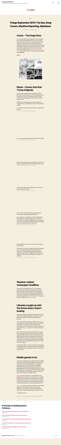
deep (27, 399)
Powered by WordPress (20, 442)
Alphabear (19, 379)
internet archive (32, 301)
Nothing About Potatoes (8, 1)
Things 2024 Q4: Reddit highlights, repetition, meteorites (15, 433)
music (38, 399)
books (19, 399)
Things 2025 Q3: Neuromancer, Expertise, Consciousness (15, 419)
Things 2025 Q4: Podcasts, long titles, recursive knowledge (16, 415)
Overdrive (26, 331)
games (29, 399)
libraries (32, 399)
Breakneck (19, 389)
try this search (32, 114)
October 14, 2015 (34, 33)
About (53, 2)
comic (22, 399)
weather (40, 399)
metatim (27, 33)
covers (24, 399)
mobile (35, 399)
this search (33, 169)
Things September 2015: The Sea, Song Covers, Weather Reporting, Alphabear (30, 26)
